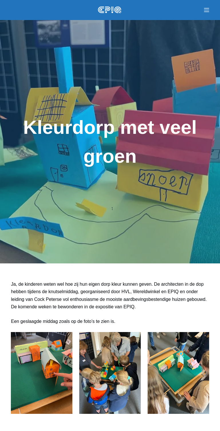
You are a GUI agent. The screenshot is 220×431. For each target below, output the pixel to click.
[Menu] (206, 10)
